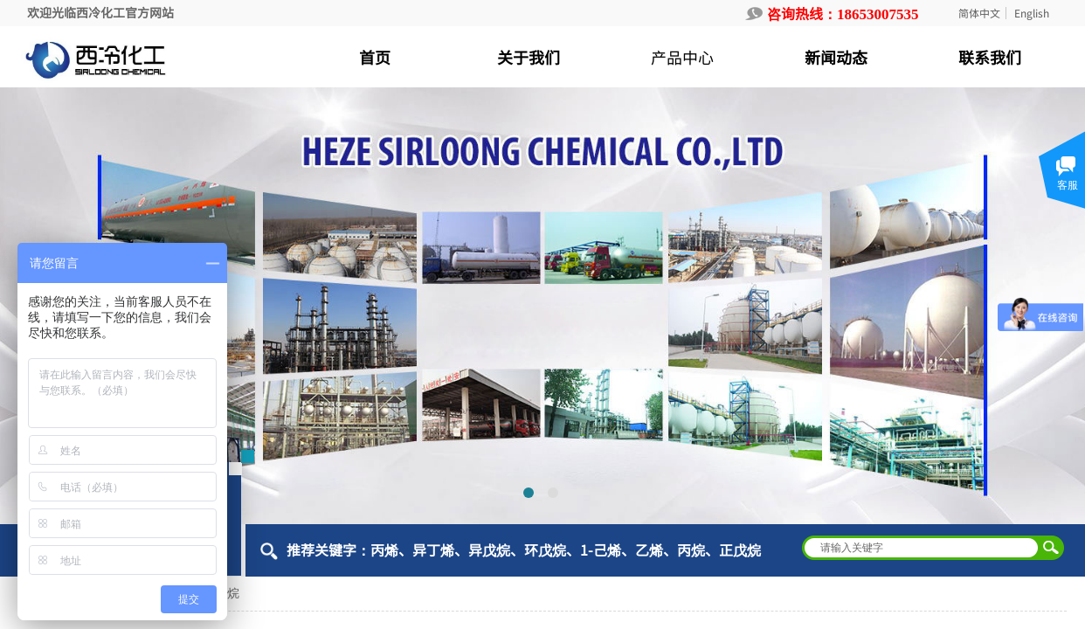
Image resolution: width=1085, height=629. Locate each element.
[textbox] (921, 548)
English (1031, 13)
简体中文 (979, 13)
